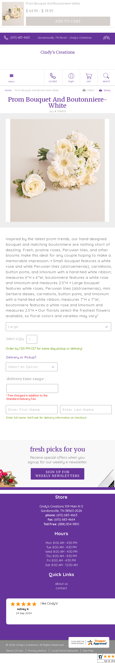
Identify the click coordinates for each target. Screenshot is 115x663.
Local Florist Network (64, 650)
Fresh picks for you (57, 455)
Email (105, 90)
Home (8, 90)
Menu (11, 81)
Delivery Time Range (25, 379)
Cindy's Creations (58, 52)
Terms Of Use (14, 650)
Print (89, 90)
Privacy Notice (37, 650)
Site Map (88, 650)
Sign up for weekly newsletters (57, 474)
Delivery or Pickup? (21, 357)
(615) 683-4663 (20, 37)
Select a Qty (15, 339)
